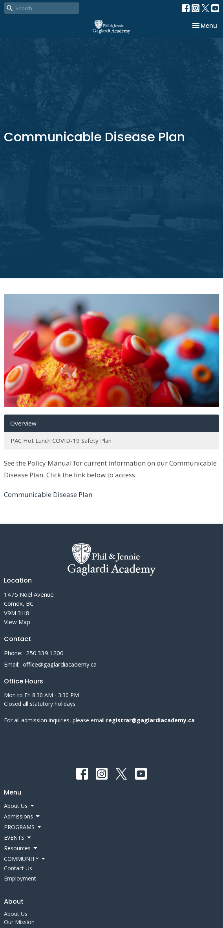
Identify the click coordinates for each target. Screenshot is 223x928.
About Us (15, 913)
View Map (17, 622)
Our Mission (19, 922)
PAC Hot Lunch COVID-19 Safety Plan (61, 440)
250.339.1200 (45, 653)
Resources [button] (21, 848)
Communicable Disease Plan (48, 494)
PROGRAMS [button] (23, 827)
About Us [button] (19, 806)
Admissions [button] (22, 816)
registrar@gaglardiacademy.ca (150, 720)
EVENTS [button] (18, 838)
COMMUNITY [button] (25, 859)
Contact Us (18, 868)
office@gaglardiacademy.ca (60, 664)
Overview (23, 423)
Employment (20, 878)
